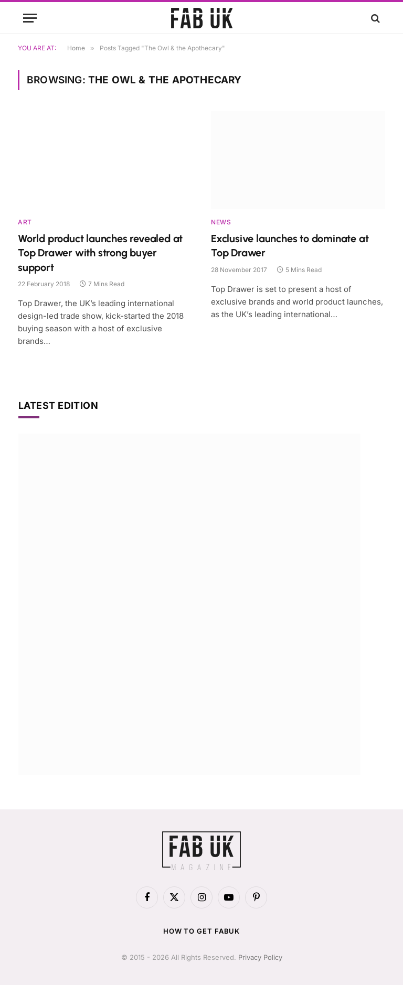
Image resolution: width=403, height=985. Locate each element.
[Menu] (30, 18)
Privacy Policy (260, 957)
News (221, 222)
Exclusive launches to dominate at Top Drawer (289, 245)
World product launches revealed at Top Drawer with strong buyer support (100, 252)
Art (25, 222)
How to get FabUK (201, 931)
